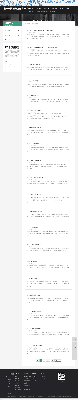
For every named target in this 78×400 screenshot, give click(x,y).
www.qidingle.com (11, 64)
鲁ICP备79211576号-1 (58, 396)
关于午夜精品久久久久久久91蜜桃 (60, 8)
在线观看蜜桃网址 (27, 386)
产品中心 (38, 8)
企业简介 (8, 379)
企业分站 (65, 396)
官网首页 (31, 8)
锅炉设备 (17, 385)
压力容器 (17, 383)
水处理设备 (17, 387)
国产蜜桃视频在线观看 (27, 382)
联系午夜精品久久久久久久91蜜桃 (45, 11)
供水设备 (17, 380)
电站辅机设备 (18, 389)
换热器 (16, 376)
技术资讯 (7, 39)
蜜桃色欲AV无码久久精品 (27, 377)
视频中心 (46, 8)
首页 (38, 360)
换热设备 (17, 378)
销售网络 (8, 384)
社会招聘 (43, 378)
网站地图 (69, 396)
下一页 (48, 360)
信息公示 (8, 386)
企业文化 (8, 381)
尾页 (53, 360)
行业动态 (7, 35)
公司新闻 (7, 30)
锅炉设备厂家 (27, 389)
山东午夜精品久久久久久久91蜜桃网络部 (45, 396)
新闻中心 (31, 11)
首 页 (33, 23)
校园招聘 (43, 376)
